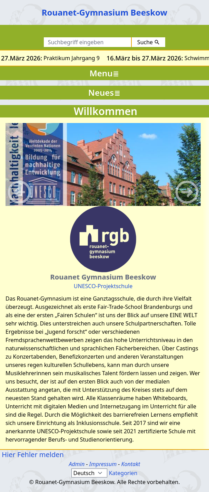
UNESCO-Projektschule (103, 286)
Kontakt (130, 464)
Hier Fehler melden (32, 454)
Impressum (103, 464)
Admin (77, 464)
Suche (148, 42)
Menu (105, 73)
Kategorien (123, 473)
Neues (104, 92)
